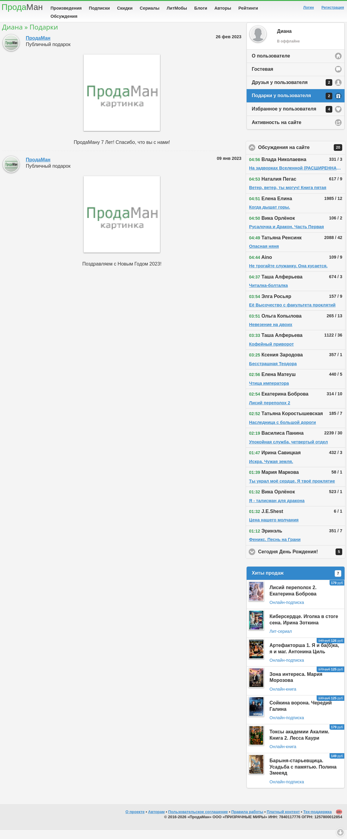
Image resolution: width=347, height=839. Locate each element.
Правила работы (247, 821)
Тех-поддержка (317, 821)
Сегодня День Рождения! (301, 561)
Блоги (200, 8)
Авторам (156, 821)
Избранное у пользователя (292, 118)
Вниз (340, 832)
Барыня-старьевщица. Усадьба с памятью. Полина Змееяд (302, 776)
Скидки (125, 8)
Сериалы (149, 8)
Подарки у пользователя (292, 105)
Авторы (222, 8)
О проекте (135, 821)
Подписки (99, 8)
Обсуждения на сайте (301, 157)
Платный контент (283, 821)
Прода (22, 7)
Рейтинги (248, 8)
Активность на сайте (276, 131)
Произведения (66, 8)
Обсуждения (64, 16)
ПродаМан (38, 47)
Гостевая (262, 78)
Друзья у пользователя (292, 92)
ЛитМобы (177, 8)
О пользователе (271, 65)
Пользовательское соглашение (198, 821)
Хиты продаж (296, 583)
